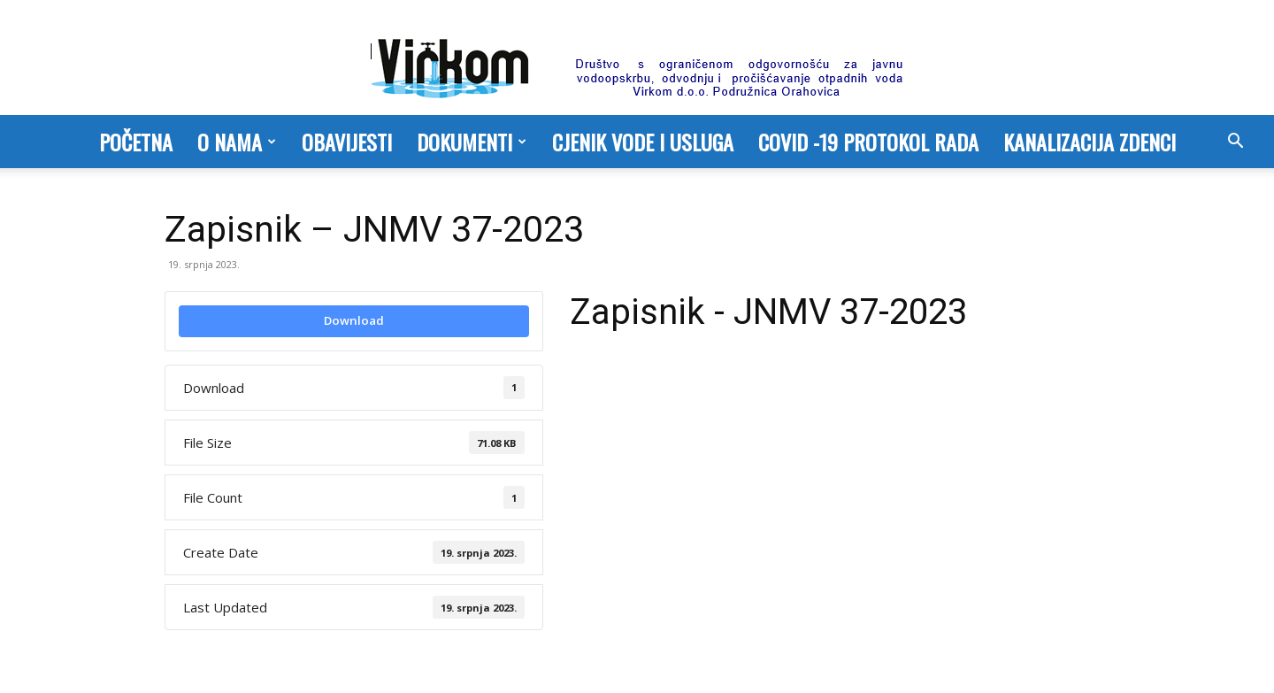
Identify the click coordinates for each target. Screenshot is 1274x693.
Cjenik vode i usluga (642, 142)
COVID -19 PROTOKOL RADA (868, 142)
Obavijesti (347, 142)
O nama (236, 142)
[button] (1235, 142)
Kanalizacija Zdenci (1089, 142)
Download (354, 320)
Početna (136, 142)
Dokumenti (471, 142)
